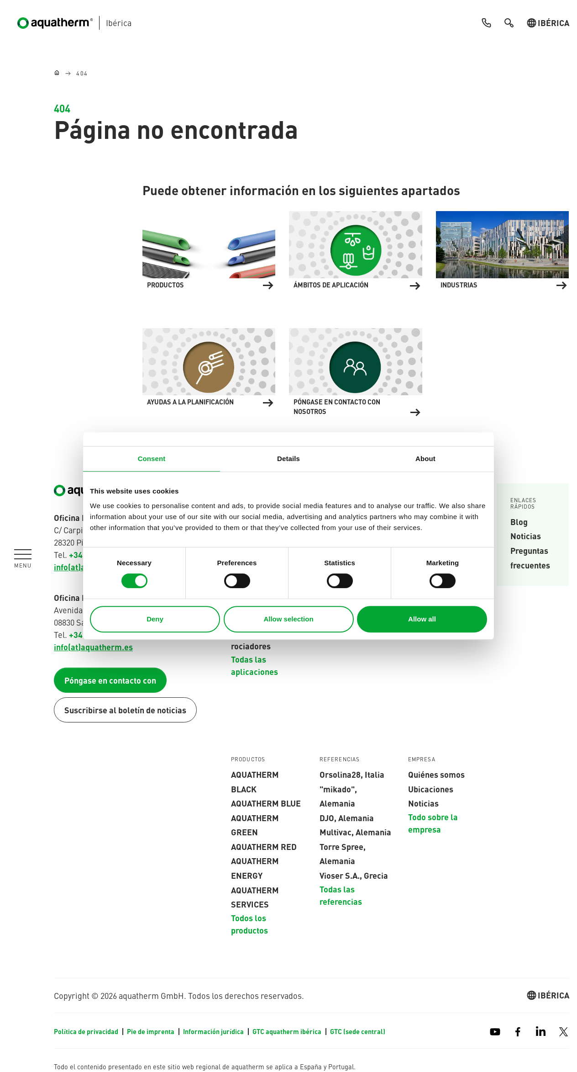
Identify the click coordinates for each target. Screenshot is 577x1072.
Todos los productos (249, 924)
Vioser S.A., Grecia (354, 875)
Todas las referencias (341, 895)
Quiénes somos (436, 774)
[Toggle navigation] (23, 559)
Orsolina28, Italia (352, 774)
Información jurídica (214, 1031)
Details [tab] (288, 458)
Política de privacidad (87, 1031)
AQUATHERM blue (266, 803)
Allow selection (288, 619)
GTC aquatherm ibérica (287, 1031)
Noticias (525, 535)
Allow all (422, 619)
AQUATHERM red (264, 846)
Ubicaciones (430, 789)
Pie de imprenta (151, 1031)
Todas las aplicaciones (254, 665)
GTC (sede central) (357, 1031)
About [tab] (425, 458)
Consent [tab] (152, 458)
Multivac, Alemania (355, 832)
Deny (155, 619)
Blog (519, 521)
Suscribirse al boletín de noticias (125, 709)
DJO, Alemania (347, 817)
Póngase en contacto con (110, 680)
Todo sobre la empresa (433, 823)
